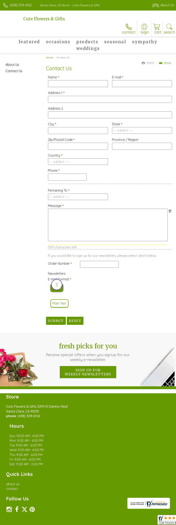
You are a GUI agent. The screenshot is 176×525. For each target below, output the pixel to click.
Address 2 (55, 108)
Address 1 (56, 93)
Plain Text (59, 303)
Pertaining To (58, 190)
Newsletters (57, 273)
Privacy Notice (105, 517)
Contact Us (13, 71)
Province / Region (125, 140)
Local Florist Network (134, 517)
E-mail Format (59, 279)
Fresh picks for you (88, 352)
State (117, 124)
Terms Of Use (81, 517)
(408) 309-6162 (21, 5)
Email (165, 63)
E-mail (117, 77)
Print (148, 63)
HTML (56, 288)
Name (53, 77)
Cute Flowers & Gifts (44, 18)
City (52, 124)
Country (55, 155)
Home (49, 57)
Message (56, 206)
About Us (12, 65)
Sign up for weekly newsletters (88, 372)
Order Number (60, 263)
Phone (54, 171)
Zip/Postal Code (61, 140)
